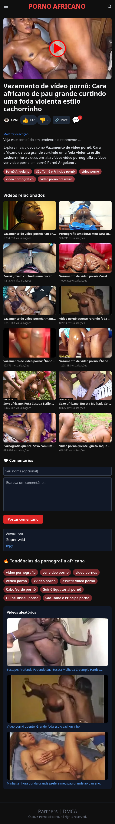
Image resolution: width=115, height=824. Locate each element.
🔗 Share (61, 120)
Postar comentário (23, 519)
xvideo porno (45, 581)
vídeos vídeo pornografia (73, 157)
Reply (9, 546)
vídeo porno (90, 171)
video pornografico (19, 179)
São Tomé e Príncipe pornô (55, 171)
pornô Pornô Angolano (55, 162)
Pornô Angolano (17, 171)
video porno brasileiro (56, 179)
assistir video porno (78, 581)
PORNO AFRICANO (57, 6)
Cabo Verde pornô (21, 589)
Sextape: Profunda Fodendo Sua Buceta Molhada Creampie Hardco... (55, 670)
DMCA (70, 811)
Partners (48, 811)
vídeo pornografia (21, 572)
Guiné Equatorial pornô (62, 589)
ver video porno (55, 572)
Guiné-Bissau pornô (22, 598)
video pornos (86, 572)
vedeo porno (16, 581)
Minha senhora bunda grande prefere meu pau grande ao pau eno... (54, 783)
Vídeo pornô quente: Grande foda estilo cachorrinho (43, 726)
